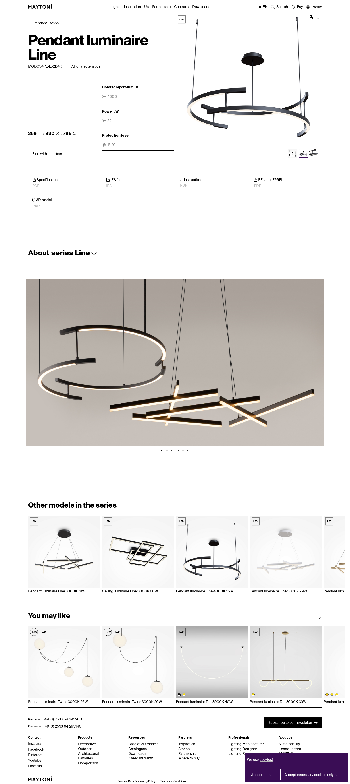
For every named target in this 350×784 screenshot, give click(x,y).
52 (109, 121)
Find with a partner (47, 154)
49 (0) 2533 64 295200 (63, 719)
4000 (112, 97)
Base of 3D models (143, 744)
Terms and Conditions (173, 781)
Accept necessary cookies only (309, 775)
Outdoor (85, 749)
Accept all (259, 775)
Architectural (88, 753)
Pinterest (35, 755)
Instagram (36, 743)
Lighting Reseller (241, 753)
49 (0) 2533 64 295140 (63, 726)
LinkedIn (35, 766)
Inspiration (132, 7)
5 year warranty (140, 758)
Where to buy (188, 758)
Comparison (88, 763)
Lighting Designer (242, 749)
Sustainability (289, 744)
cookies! (266, 759)
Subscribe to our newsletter (290, 722)
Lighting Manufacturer (246, 744)
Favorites (85, 758)
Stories (184, 749)
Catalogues (137, 749)
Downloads (201, 7)
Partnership (161, 7)
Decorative (87, 744)
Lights (115, 7)
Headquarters (290, 749)
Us (146, 7)
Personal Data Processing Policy (136, 781)
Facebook (36, 749)
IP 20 (111, 145)
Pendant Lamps (46, 23)
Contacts (181, 7)
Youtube (34, 760)
